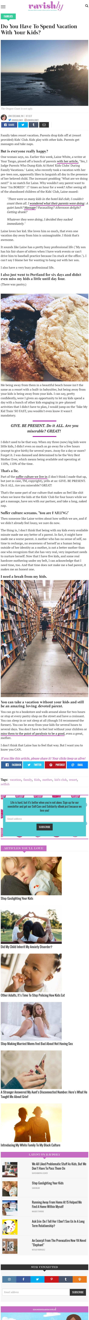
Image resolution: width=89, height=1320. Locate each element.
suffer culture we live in (31, 477)
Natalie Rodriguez (38, 1249)
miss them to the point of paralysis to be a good (32, 733)
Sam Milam (36, 1188)
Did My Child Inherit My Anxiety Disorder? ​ (27, 946)
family (27, 780)
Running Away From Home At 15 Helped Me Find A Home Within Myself (57, 1204)
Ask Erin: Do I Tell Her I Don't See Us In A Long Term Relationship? (58, 1223)
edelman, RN (17, 116)
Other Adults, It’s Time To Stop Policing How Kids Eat (33, 995)
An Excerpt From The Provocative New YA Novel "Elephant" (59, 1242)
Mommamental (44, 1309)
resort (73, 780)
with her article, (67, 161)
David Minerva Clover (40, 1173)
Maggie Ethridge (38, 1211)
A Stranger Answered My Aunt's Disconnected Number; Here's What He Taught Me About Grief (44, 1094)
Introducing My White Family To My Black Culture (30, 1145)
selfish (5, 784)
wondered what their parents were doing (57, 203)
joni (10, 116)
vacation (15, 780)
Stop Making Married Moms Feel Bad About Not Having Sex (37, 1043)
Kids (37, 780)
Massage (30, 207)
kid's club (60, 780)
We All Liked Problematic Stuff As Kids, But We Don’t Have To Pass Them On (59, 1166)
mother (47, 780)
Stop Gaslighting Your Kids (17, 898)
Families (8, 16)
